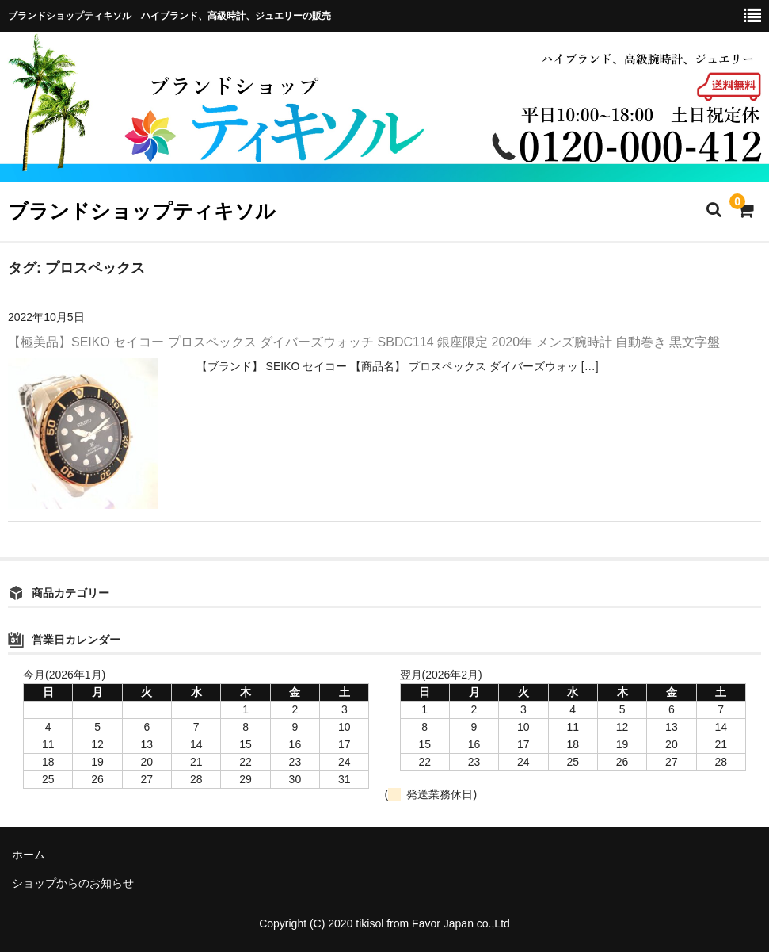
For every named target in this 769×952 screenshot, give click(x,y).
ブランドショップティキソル (142, 211)
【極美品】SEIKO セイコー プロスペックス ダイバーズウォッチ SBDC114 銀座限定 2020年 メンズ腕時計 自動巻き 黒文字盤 (364, 342)
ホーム (28, 854)
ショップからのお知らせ (73, 883)
